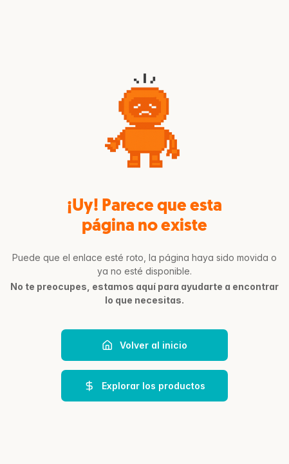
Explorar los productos (144, 386)
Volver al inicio (144, 345)
